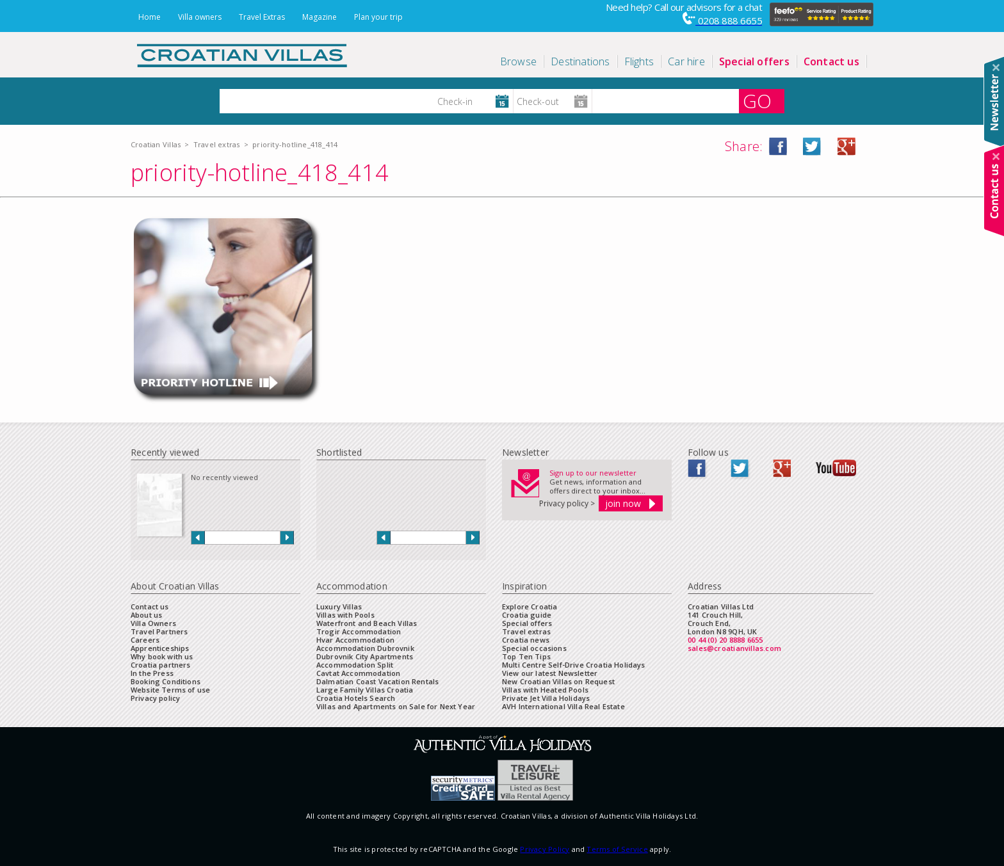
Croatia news (525, 640)
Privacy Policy (544, 849)
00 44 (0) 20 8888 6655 (725, 640)
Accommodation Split (354, 665)
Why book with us (162, 656)
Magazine (319, 17)
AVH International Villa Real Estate (563, 706)
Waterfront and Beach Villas (366, 623)
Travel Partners (159, 631)
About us (146, 615)
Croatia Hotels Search (355, 698)
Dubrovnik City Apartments (364, 656)
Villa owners (200, 17)
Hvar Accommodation (355, 640)
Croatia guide (526, 615)
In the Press (152, 673)
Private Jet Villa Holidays (546, 698)
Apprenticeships (160, 648)
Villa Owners (153, 623)
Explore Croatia (529, 606)
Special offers (527, 623)
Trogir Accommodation (358, 631)
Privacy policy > (567, 503)
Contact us (150, 606)
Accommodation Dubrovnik (365, 648)
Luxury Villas (339, 606)
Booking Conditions (165, 681)
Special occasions (534, 648)
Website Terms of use (170, 689)
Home (149, 17)
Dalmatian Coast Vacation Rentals (377, 681)
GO (757, 101)
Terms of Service (617, 849)
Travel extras (216, 144)
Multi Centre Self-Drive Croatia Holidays (573, 665)
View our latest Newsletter (549, 673)
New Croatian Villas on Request (558, 681)
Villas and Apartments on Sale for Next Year (395, 706)
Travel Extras (262, 17)
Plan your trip (378, 17)
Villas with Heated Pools (545, 689)
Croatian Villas (156, 144)
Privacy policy (155, 698)
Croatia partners (161, 665)
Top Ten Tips (526, 656)
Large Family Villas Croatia (364, 689)
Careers (145, 640)
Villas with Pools (345, 615)
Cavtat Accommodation (358, 673)
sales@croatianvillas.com (734, 648)
